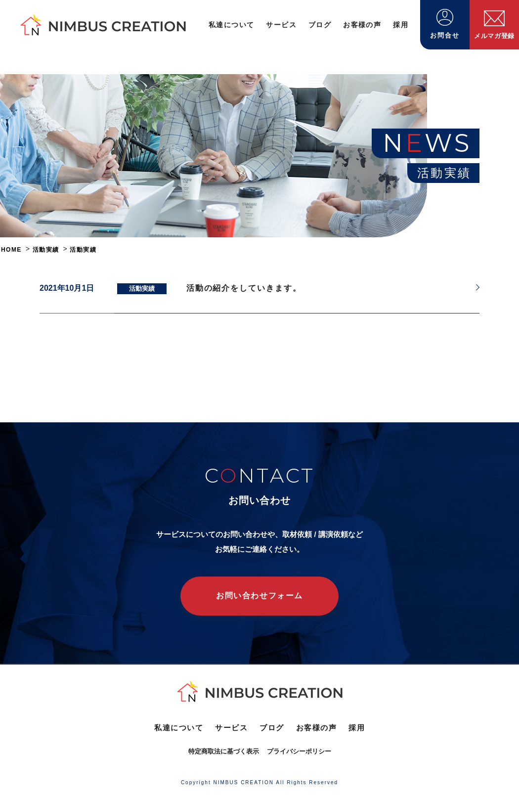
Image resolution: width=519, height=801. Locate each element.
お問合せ (445, 24)
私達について (231, 25)
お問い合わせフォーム (259, 595)
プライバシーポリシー (299, 751)
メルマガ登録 (494, 25)
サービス (281, 25)
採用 (400, 25)
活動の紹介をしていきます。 (244, 288)
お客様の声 (362, 25)
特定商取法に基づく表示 (223, 751)
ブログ (319, 25)
